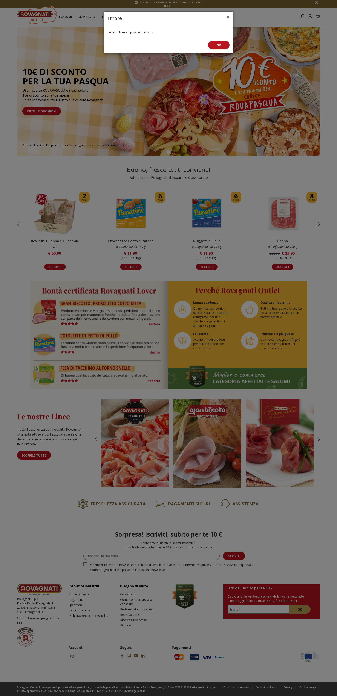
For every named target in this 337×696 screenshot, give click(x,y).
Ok (219, 45)
